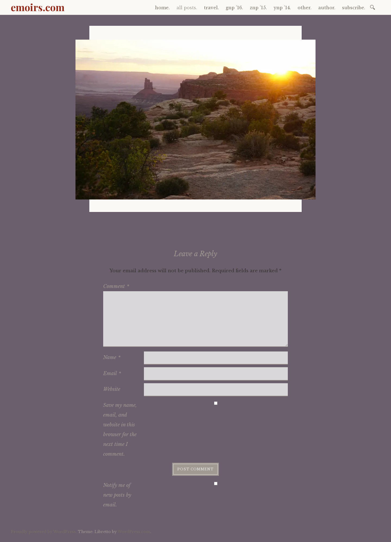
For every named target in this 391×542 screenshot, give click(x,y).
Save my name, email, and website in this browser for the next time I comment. (120, 429)
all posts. (186, 7)
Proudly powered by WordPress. (44, 531)
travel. (211, 7)
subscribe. (353, 7)
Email (112, 373)
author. (326, 7)
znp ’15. (258, 7)
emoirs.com (38, 7)
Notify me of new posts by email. (117, 495)
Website (111, 389)
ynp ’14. (282, 7)
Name (112, 357)
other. (304, 7)
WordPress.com (134, 531)
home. (162, 7)
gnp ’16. (234, 7)
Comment (116, 286)
